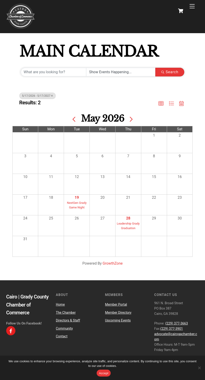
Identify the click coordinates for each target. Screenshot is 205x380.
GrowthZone (113, 263)
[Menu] (192, 6)
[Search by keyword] (54, 72)
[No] (199, 367)
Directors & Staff (68, 320)
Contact (61, 336)
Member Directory (118, 313)
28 (128, 218)
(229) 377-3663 (176, 323)
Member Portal (116, 305)
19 (77, 197)
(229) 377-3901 (171, 329)
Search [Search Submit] (169, 72)
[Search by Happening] (121, 72)
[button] (161, 103)
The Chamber (66, 313)
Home (60, 305)
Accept (103, 373)
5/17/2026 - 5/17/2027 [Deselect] (37, 95)
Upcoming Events (118, 320)
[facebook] (10, 331)
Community (64, 328)
